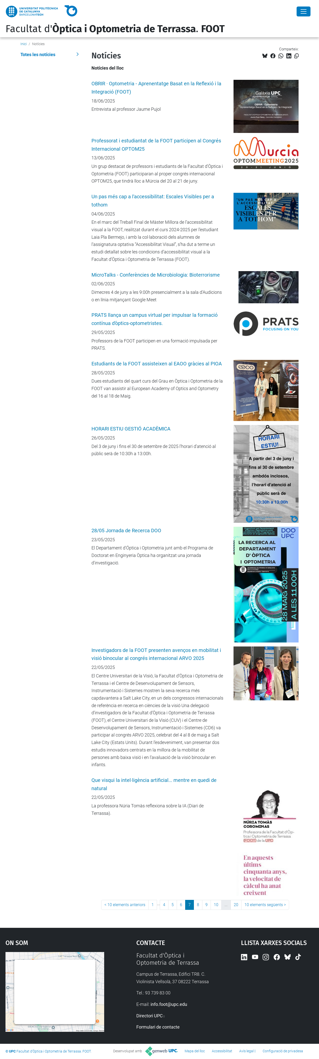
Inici (23, 44)
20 (236, 904)
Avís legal (246, 1051)
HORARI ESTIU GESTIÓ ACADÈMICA (130, 429)
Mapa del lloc (195, 1051)
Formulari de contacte (158, 1027)
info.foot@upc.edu (169, 1004)
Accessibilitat (222, 1051)
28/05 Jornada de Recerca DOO (126, 530)
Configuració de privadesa (283, 1051)
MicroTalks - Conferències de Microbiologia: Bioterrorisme (155, 275)
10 (216, 904)
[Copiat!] (296, 56)
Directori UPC (149, 1015)
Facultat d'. (115, 29)
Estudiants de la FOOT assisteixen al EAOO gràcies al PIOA (156, 364)
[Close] (304, 11)
